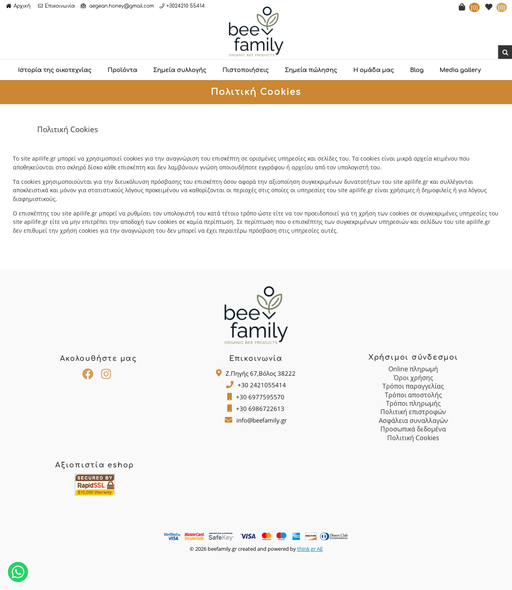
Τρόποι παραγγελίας (413, 386)
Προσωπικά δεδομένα (413, 429)
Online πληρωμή (413, 368)
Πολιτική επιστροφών (413, 411)
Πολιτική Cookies (413, 437)
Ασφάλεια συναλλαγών (413, 420)
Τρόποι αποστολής (413, 395)
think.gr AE (310, 548)
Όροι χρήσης (413, 377)
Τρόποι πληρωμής (413, 403)
